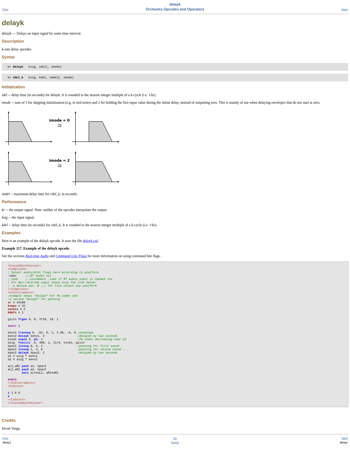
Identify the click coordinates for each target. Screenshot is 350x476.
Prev (5, 9)
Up (175, 467)
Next (345, 9)
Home (175, 472)
